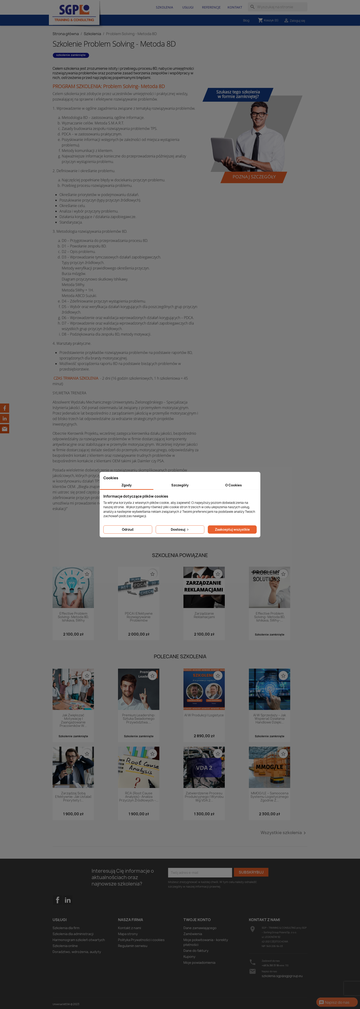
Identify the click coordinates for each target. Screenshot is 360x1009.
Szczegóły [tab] (179, 485)
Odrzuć (128, 529)
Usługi (188, 7)
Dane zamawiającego (200, 928)
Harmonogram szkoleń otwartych (79, 940)
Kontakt (235, 7)
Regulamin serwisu (132, 946)
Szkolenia (164, 7)
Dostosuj (180, 529)
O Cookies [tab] (233, 485)
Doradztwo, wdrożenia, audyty (77, 952)
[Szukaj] (277, 6)
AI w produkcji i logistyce (204, 715)
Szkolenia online (65, 946)
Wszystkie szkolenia (284, 833)
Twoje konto (197, 919)
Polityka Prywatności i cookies (141, 940)
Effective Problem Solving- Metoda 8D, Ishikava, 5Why (73, 617)
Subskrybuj (251, 872)
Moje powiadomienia (199, 962)
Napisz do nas (334, 1002)
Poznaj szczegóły (254, 176)
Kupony (189, 956)
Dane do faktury (195, 950)
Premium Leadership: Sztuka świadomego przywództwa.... (138, 718)
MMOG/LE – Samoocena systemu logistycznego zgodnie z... (269, 796)
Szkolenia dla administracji (73, 934)
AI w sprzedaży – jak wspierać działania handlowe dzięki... (269, 718)
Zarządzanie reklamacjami (204, 615)
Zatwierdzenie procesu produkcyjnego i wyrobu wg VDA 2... (204, 796)
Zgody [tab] (126, 485)
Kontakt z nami (129, 928)
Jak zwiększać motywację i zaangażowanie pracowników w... (73, 720)
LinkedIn (67, 900)
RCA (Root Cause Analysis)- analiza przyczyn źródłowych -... (138, 796)
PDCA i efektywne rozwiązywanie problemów (139, 617)
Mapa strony (128, 934)
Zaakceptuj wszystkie (232, 529)
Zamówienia (192, 934)
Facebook (57, 909)
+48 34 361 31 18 (270, 965)
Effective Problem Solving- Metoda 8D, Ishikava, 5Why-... (269, 617)
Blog (246, 20)
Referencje (211, 7)
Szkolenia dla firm (66, 928)
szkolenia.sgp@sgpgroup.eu (282, 976)
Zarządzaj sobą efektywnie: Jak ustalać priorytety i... (73, 796)
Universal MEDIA (61, 1004)
